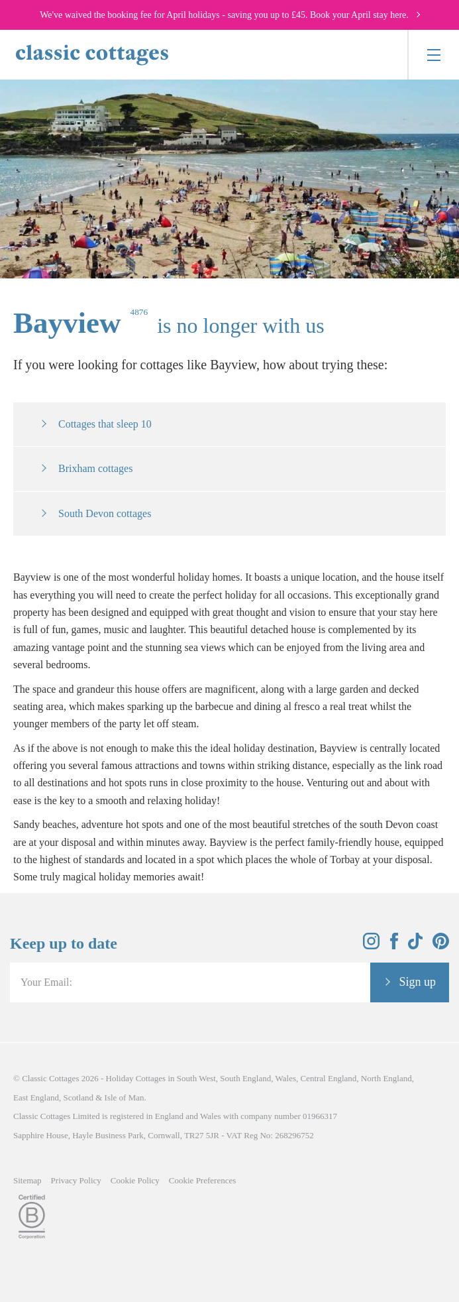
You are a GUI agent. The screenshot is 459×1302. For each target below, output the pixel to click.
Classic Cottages (50, 1078)
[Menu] (433, 55)
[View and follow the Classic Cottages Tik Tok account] (415, 945)
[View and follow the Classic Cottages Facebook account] (394, 945)
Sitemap (27, 1180)
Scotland (78, 1097)
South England (245, 1078)
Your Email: (46, 982)
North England (386, 1078)
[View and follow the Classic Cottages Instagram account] (371, 945)
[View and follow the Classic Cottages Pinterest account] (441, 945)
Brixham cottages (95, 468)
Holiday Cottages (136, 1078)
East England (36, 1097)
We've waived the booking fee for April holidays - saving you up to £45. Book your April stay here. (224, 15)
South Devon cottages (104, 513)
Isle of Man (124, 1097)
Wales (286, 1078)
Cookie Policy (135, 1180)
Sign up (417, 981)
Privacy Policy (76, 1180)
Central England (328, 1078)
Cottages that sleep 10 (105, 424)
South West (196, 1078)
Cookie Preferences (202, 1180)
